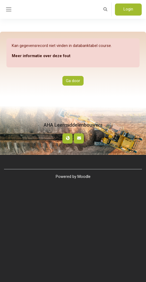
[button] (105, 9)
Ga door (73, 80)
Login (128, 9)
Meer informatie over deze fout (41, 55)
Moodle (84, 176)
